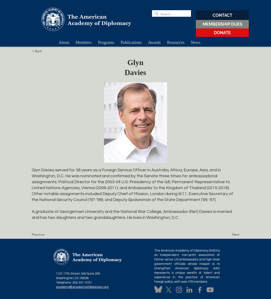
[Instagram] (179, 290)
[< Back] (46, 51)
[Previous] (46, 234)
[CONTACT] (222, 15)
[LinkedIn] (189, 290)
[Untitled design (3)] (158, 290)
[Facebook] (200, 290)
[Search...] (171, 14)
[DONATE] (222, 32)
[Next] (228, 234)
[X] (169, 290)
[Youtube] (210, 290)
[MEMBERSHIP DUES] (222, 24)
